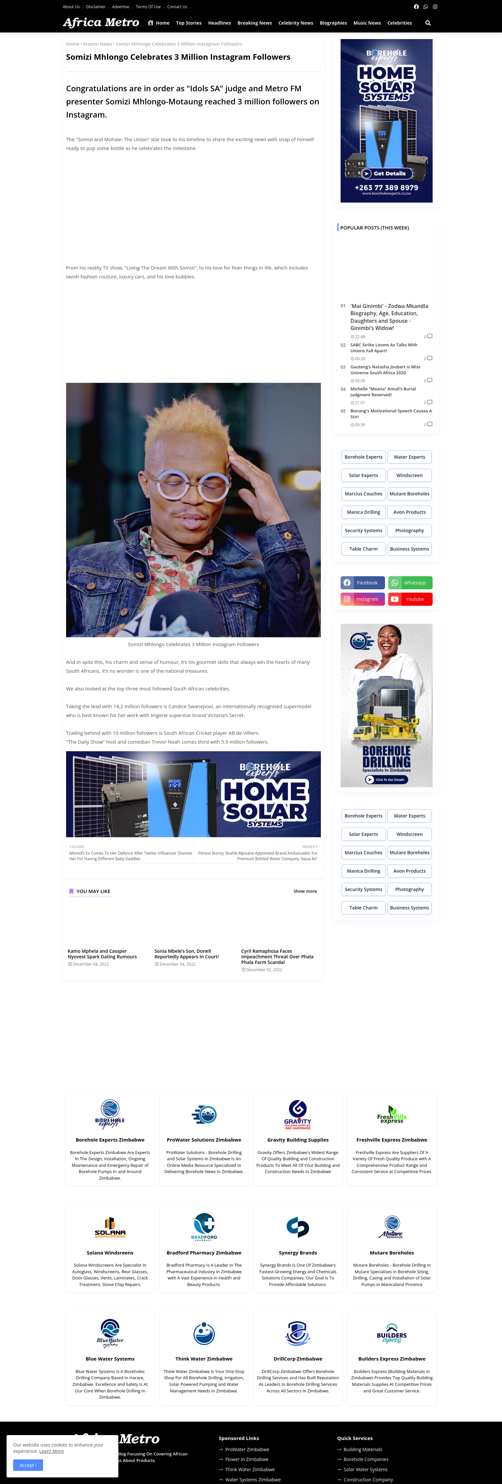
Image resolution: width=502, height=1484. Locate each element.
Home (158, 23)
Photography (409, 530)
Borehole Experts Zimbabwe (110, 1140)
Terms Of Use (149, 7)
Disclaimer (96, 7)
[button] (428, 23)
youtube (415, 599)
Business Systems (409, 549)
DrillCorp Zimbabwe (298, 1359)
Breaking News (254, 23)
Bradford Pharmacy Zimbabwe (204, 1252)
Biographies (333, 23)
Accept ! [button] (28, 1465)
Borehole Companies (366, 1459)
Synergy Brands (298, 1252)
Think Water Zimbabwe (204, 1359)
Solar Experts (363, 475)
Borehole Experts (364, 457)
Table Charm (363, 549)
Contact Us (177, 7)
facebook (367, 582)
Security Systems (363, 530)
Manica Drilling (363, 512)
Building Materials (363, 1449)
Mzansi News (97, 44)
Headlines (219, 23)
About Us (72, 7)
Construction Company (368, 1479)
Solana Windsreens (110, 1252)
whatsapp (415, 582)
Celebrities (399, 23)
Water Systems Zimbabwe (253, 1479)
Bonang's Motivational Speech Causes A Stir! (391, 414)
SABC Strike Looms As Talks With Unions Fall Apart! (384, 348)
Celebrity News (295, 23)
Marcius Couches (363, 494)
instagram (367, 599)
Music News (367, 23)
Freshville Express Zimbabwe (392, 1140)
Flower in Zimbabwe (247, 1459)
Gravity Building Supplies (298, 1140)
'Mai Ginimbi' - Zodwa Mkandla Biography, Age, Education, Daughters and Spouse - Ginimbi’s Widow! (389, 317)
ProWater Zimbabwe (248, 1449)
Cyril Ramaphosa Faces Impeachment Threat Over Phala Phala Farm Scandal (277, 956)
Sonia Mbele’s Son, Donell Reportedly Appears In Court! (187, 953)
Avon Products (410, 512)
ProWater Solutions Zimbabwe (204, 1140)
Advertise (121, 7)
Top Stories (189, 23)
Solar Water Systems (366, 1469)
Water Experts (409, 457)
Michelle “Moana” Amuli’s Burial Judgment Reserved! (383, 392)
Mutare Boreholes (409, 494)
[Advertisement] (193, 204)
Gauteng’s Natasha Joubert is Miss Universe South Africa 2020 (385, 370)
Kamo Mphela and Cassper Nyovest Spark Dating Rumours (102, 953)
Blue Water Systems (110, 1359)
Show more (305, 891)
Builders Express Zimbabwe (391, 1359)
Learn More (51, 1451)
